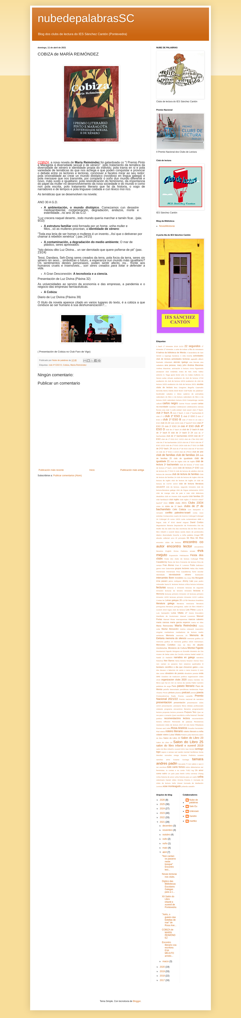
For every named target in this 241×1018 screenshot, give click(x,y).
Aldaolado (168, 362)
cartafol (194, 403)
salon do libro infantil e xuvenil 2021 (170, 749)
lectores (175, 584)
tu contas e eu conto (175, 770)
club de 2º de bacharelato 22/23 (169, 442)
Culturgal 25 (164, 519)
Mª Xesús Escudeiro (194, 613)
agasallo (194, 359)
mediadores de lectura (186, 632)
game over (160, 568)
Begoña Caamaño (195, 387)
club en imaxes (171, 496)
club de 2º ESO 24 (191, 445)
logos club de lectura (176, 610)
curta (183, 519)
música (187, 654)
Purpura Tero (190, 712)
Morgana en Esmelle (180, 651)
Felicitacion (184, 555)
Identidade (160, 575)
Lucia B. (200, 610)
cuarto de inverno (181, 516)
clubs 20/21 (181, 503)
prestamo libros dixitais (183, 706)
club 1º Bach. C (179, 413)
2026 (162, 800)
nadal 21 (199, 654)
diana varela (180, 532)
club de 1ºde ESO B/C (194, 439)
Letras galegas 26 (173, 600)
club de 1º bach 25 (174, 430)
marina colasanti (187, 629)
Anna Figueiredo (196, 368)
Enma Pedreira (181, 551)
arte (182, 375)
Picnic (165, 693)
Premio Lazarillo (185, 696)
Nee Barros (169, 660)
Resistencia (198, 722)
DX (202, 535)
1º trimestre (168, 346)
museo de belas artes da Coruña (170, 654)
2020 (162, 967)
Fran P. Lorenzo (182, 565)
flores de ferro (173, 562)
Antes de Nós (185, 372)
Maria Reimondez (164, 626)
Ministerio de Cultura (177, 648)
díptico (159, 535)
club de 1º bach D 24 (182, 433)
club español (183, 496)
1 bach (159, 346)
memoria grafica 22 (195, 638)
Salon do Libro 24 (164, 742)
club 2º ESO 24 (172, 426)
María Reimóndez (78, 365)
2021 (162, 822)
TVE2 (188, 770)
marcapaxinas (181, 619)
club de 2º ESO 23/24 (174, 445)
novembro (167, 830)
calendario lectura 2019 (176, 400)
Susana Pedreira (188, 755)
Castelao (172, 407)
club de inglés (189, 461)
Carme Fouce (184, 403)
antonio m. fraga (163, 375)
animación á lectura (180, 368)
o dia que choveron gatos (186, 667)
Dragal (196, 535)
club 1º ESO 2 (190, 416)
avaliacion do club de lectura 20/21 (182, 384)
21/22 (181, 346)
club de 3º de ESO (180, 449)
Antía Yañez (198, 372)
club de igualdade (183, 458)
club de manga (163, 493)
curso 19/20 (175, 519)
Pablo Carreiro (197, 683)
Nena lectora (180, 661)
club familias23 (162, 500)
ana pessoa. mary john (176, 365)
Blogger (137, 1001)
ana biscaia (194, 362)
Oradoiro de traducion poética (174, 677)
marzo (165, 961)
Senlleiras (194, 752)
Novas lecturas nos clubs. (169, 875)
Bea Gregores (180, 387)
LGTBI (185, 600)
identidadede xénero (180, 574)
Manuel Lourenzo (187, 616)
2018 (176, 346)
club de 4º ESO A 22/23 (169, 452)
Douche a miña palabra (183, 535)
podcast (186, 692)
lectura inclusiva (196, 584)
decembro (167, 825)
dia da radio (167, 529)
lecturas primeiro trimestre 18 (177, 594)
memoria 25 (182, 635)
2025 (162, 804)
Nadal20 (169, 657)
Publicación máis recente (51, 470)
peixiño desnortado (171, 689)
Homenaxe (160, 572)
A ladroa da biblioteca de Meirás (171, 352)
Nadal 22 (160, 657)
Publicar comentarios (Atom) (67, 475)
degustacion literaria (164, 525)
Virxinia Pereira (183, 780)
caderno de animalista (193, 394)
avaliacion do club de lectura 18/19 (170, 381)
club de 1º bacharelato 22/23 (179, 436)
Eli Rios (190, 538)
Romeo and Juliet (163, 728)
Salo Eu (193, 806)
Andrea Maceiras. (163, 368)
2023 (162, 813)
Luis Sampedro (162, 613)
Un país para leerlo (176, 774)
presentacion (164, 702)
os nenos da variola (183, 683)
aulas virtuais (167, 378)
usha (200, 776)
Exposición (173, 555)
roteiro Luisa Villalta (172, 734)
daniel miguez (182, 522)
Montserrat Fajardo (164, 651)
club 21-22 (165, 423)
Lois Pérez (191, 610)
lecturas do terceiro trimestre (178, 591)
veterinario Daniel (163, 780)
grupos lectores (182, 568)
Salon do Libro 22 (171, 738)
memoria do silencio (175, 638)
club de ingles (176, 461)
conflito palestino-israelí (177, 512)
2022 (162, 817)
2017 (162, 980)
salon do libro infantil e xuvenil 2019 (179, 745)
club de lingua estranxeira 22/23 (189, 490)
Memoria (170, 635)
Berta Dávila (168, 391)
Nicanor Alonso (193, 661)
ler (163, 600)
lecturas (161, 587)
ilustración (199, 575)
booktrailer (160, 394)
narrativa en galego (184, 657)
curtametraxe (191, 519)
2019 (162, 971)
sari (176, 752)
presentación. (167, 706)
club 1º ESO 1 (173, 416)
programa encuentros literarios (177, 709)
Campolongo (192, 400)
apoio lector (175, 375)
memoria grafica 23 (164, 642)
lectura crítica (184, 584)
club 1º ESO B (172, 419)
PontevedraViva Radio (166, 696)
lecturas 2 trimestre (175, 588)
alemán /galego (181, 362)
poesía (200, 692)
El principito (180, 538)
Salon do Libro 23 (192, 737)
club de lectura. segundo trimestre (181, 487)
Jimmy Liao (187, 581)
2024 (162, 808)
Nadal (193, 654)
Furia (192, 565)
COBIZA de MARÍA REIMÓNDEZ (168, 933)
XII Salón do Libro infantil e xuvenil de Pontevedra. (169, 903)
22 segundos (192, 346)
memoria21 (198, 642)
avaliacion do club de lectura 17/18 (188, 378)
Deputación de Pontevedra (185, 525)
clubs (171, 503)
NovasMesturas (167, 226)
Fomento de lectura (188, 562)
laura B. (168, 584)
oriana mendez (194, 680)
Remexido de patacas (182, 722)
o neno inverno (190, 670)
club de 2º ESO (188, 442)
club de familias (165, 454)
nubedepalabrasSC (86, 18)
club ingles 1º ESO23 (189, 500)
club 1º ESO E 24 (189, 420)
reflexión (166, 722)
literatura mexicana (185, 603)
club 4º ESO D (55, 365)
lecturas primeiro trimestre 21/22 (183, 597)
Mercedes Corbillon (165, 645)
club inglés (174, 499)
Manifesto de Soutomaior (167, 616)
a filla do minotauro (195, 349)
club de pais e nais (180, 493)
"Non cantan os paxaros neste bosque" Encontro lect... (169, 863)
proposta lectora (169, 712)
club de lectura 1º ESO (189, 465)
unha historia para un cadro (186, 777)
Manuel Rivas (169, 619)
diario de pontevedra (194, 532)
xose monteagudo (172, 786)
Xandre (193, 816)
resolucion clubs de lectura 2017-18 (171, 725)
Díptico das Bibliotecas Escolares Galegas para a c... (169, 886)
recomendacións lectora (177, 718)
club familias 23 (196, 496)
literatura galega (165, 603)
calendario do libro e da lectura (169, 397)
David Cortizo (196, 522)
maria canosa (162, 622)
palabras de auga (163, 686)
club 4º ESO (187, 426)
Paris (174, 686)
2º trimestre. (169, 349)
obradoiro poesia (191, 673)
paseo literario (185, 685)
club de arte (197, 452)
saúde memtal (184, 752)
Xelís (174, 783)
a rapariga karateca (170, 356)
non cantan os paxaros (167, 664)
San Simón (189, 749)
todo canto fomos (176, 767)
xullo (165, 839)
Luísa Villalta (177, 613)
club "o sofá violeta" (174, 410)
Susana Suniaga (181, 760)
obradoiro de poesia (174, 673)
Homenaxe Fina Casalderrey (178, 572)
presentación (179, 702)
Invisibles (179, 578)
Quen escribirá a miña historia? (184, 715)
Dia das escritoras (179, 529)
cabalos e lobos (174, 394)
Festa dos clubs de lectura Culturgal (181, 559)
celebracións (192, 407)
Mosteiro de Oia (196, 651)
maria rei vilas (197, 622)
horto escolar (197, 572)
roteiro (162, 731)
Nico (201, 661)
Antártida (173, 372)
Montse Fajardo (195, 648)
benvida (159, 391)
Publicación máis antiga (132, 470)
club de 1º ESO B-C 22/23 (172, 439)
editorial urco (168, 538)
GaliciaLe (199, 565)
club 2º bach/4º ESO (188, 423)
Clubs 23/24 (195, 502)
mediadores (169, 632)
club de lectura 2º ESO (188, 468)
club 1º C (160, 416)
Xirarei (179, 783)
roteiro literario (174, 731)
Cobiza (66, 365)
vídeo (174, 780)
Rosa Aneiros (179, 727)
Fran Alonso (168, 565)
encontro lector (179, 546)
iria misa (187, 578)
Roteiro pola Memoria (189, 735)
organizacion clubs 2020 (173, 679)
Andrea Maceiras (195, 365)
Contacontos (168, 516)
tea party (181, 764)
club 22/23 (175, 423)
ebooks (159, 538)
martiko (193, 821)
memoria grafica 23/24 (183, 642)
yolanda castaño (187, 786)
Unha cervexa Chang (194, 774)
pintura (171, 692)
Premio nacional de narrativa (191, 699)
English (168, 551)
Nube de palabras (193, 801)
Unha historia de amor (165, 777)
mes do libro (184, 645)
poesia (193, 693)
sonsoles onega (172, 755)
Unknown (194, 811)
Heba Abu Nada (196, 568)
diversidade (167, 535)
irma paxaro (162, 581)
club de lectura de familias (185, 474)
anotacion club (162, 372)
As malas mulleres (193, 375)
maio (165, 847)
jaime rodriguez (175, 581)
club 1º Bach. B (164, 413)
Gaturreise (170, 568)
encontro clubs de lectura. (168, 542)
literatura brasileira (195, 600)
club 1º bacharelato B (194, 413)
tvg (192, 770)
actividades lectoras (180, 359)
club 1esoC (187, 410)
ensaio (192, 551)
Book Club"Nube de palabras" (191, 391)
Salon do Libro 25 (188, 742)
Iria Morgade (197, 578)
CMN (174, 509)
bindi (176, 391)
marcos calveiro (195, 619)
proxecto (180, 712)
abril (164, 852)
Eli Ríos (199, 538)
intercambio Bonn (165, 577)
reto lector (190, 725)
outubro (166, 834)
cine (163, 410)
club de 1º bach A (190, 429)
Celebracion (181, 407)
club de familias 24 (187, 454)
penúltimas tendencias (189, 689)
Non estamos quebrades (190, 664)
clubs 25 (160, 506)
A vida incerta (186, 356)
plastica (178, 693)
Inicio (92, 470)
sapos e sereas (167, 752)
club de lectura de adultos (186, 471)
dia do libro (192, 529)
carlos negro (170, 403)
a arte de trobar (180, 349)
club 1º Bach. (197, 410)
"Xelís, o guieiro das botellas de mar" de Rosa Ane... (169, 920)
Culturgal (191, 516)
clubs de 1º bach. (174, 506)
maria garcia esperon (180, 622)
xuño (165, 843)
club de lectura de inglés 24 (184, 480)
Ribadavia (199, 725)
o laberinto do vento (175, 670)
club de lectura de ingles (187, 477)
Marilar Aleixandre (170, 629)
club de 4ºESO (185, 452)
